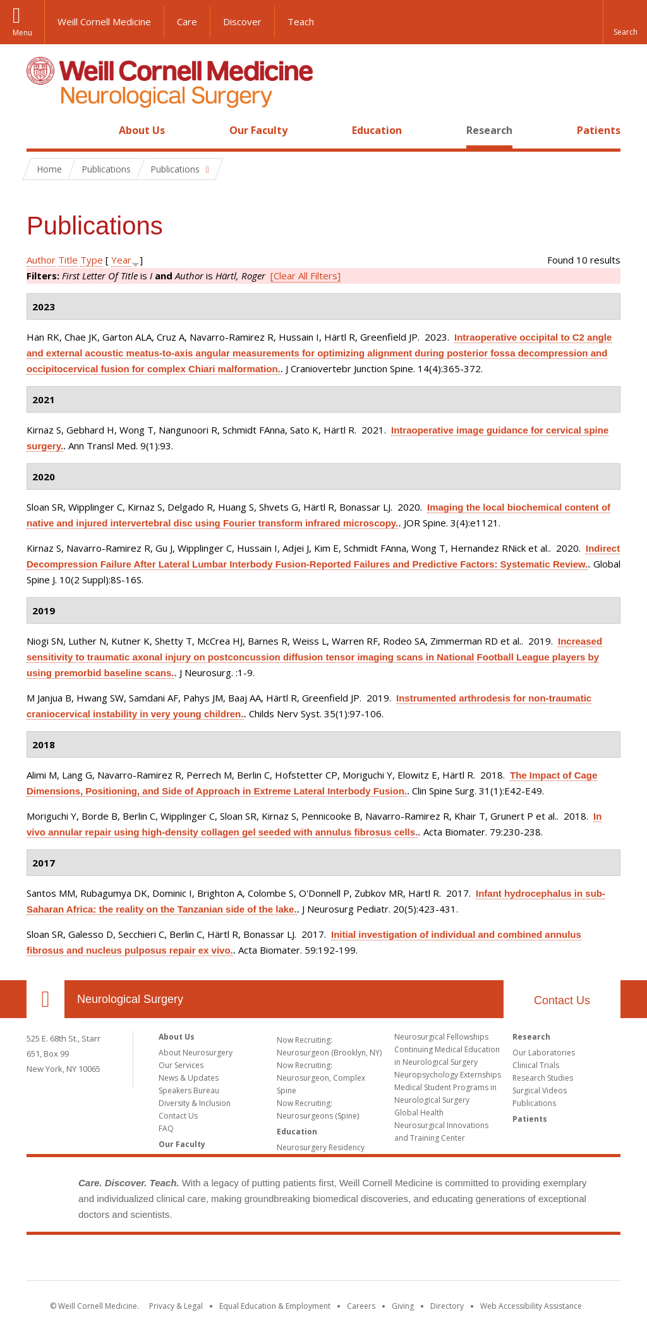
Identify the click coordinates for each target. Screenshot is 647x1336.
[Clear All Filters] (305, 275)
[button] (625, 22)
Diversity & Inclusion (195, 1103)
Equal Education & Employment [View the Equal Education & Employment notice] (274, 1306)
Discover (242, 21)
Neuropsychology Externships (447, 1074)
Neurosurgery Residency (321, 1147)
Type (91, 259)
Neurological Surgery (130, 999)
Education (377, 130)
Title (68, 259)
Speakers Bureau (189, 1090)
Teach (300, 21)
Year (121, 259)
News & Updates (189, 1077)
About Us (142, 130)
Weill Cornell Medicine (104, 21)
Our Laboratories (543, 1052)
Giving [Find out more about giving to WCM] (403, 1306)
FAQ (166, 1128)
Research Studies (542, 1077)
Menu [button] (22, 32)
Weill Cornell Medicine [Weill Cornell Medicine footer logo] (323, 1260)
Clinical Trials (535, 1065)
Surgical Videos (539, 1090)
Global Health (419, 1112)
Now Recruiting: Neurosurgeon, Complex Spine (321, 1078)
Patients (598, 130)
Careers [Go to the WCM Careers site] (361, 1306)
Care (187, 21)
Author (41, 259)
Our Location (45, 999)
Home (40, 130)
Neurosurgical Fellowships (441, 1036)
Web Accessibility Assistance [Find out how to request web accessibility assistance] (531, 1306)
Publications (534, 1103)
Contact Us (562, 1000)
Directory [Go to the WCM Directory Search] (447, 1306)
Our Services (181, 1065)
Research (489, 130)
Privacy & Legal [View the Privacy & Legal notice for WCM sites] (176, 1306)
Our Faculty (258, 130)
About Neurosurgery (196, 1052)
